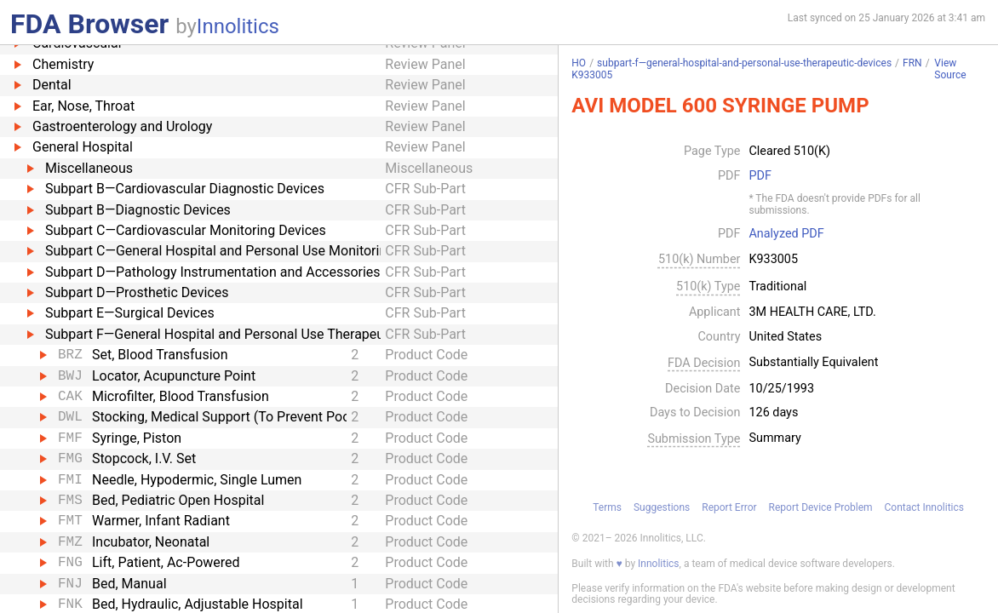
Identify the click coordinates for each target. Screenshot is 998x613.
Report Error (729, 507)
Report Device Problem (821, 507)
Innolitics (238, 26)
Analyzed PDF (785, 234)
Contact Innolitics (924, 507)
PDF (759, 176)
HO (578, 63)
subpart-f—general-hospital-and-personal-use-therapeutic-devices (744, 63)
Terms (607, 507)
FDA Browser (89, 24)
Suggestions (662, 507)
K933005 (591, 75)
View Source (950, 69)
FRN (912, 63)
